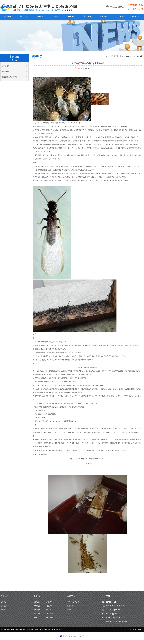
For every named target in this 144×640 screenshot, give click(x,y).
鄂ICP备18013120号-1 (55, 630)
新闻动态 (88, 16)
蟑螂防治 (37, 606)
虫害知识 (5, 71)
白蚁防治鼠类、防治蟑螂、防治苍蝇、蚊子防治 (43, 10)
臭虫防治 (49, 606)
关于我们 (24, 16)
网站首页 (8, 16)
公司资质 (3, 606)
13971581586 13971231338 (135, 7)
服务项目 (40, 16)
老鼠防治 (49, 602)
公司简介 (3, 602)
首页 (121, 56)
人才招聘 (120, 16)
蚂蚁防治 (37, 610)
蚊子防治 (49, 610)
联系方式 (106, 596)
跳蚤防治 (49, 614)
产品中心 (56, 16)
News (14, 60)
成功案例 (104, 16)
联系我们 (136, 16)
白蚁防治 (37, 602)
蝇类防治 (37, 614)
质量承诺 (3, 610)
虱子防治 (37, 617)
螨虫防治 (49, 617)
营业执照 (72, 16)
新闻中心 (71, 596)
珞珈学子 (141, 630)
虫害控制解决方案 (9, 77)
